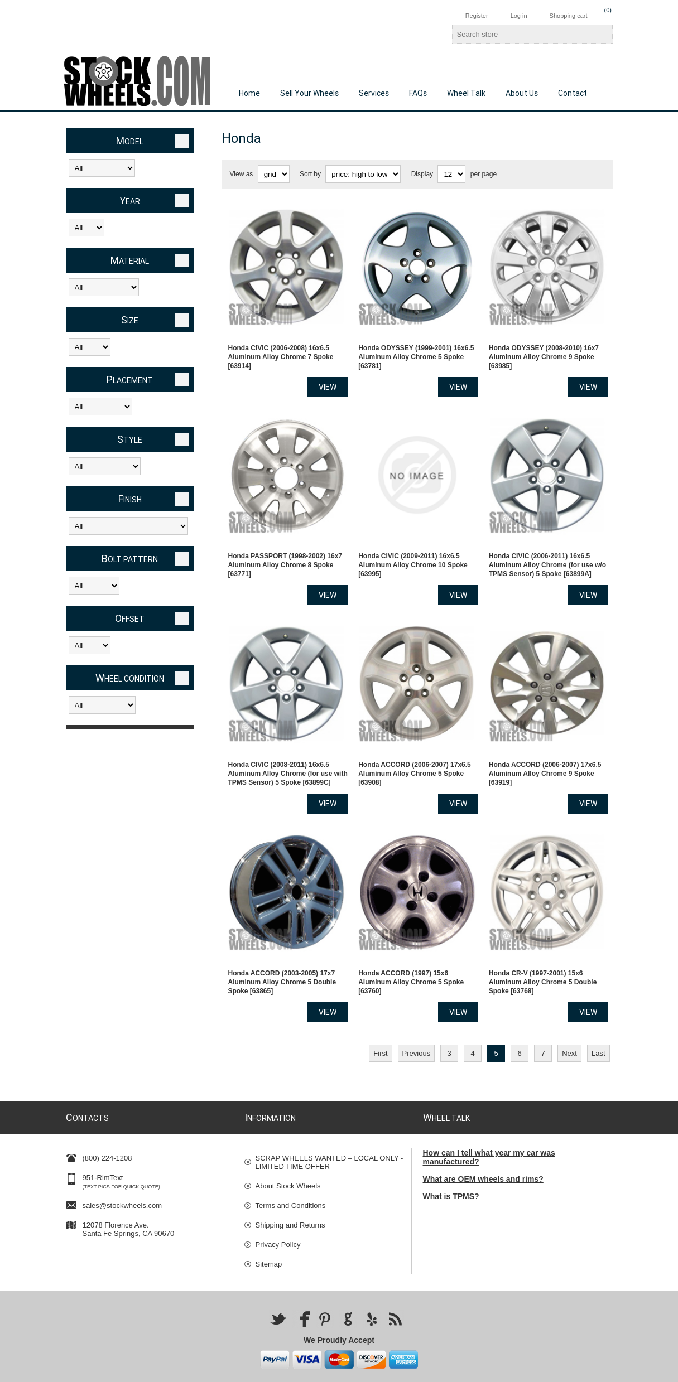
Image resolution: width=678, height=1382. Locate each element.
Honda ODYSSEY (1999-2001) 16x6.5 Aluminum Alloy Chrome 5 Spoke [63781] (416, 350)
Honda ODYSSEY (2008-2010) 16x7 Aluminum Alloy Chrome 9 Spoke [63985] (544, 350)
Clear (182, 141)
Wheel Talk (466, 93)
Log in (519, 15)
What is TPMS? (451, 1167)
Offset (130, 618)
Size (129, 320)
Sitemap (269, 1235)
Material (129, 260)
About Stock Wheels (288, 1157)
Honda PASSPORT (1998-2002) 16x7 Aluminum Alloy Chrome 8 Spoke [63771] (285, 550)
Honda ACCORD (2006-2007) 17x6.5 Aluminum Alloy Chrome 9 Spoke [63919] (545, 752)
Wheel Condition (129, 678)
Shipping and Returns (290, 1196)
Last (598, 1024)
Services (374, 93)
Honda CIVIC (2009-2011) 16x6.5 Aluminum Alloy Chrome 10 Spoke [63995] (413, 550)
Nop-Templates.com (510, 1369)
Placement (130, 379)
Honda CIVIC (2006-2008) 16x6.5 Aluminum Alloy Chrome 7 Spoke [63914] (281, 350)
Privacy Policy (278, 1215)
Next (569, 1024)
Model (129, 141)
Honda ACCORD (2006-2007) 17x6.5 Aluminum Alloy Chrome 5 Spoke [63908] (414, 752)
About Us (522, 93)
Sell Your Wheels (309, 93)
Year (129, 200)
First (380, 1024)
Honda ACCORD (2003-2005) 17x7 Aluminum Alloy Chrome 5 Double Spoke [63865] (282, 953)
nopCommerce (598, 1369)
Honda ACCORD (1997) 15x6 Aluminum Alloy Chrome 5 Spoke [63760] (411, 953)
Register (476, 15)
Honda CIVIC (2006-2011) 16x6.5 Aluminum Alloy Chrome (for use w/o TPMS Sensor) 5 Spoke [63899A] (547, 550)
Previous (416, 1024)
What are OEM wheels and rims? (483, 1150)
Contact (572, 93)
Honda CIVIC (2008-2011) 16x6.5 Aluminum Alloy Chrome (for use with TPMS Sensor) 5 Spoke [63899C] (288, 752)
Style (129, 439)
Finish (130, 499)
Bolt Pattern (130, 558)
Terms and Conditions (291, 1176)
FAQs (418, 93)
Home (249, 93)
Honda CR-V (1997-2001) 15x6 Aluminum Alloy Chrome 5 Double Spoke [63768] (543, 953)
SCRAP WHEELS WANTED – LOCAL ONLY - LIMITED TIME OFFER (329, 1133)
